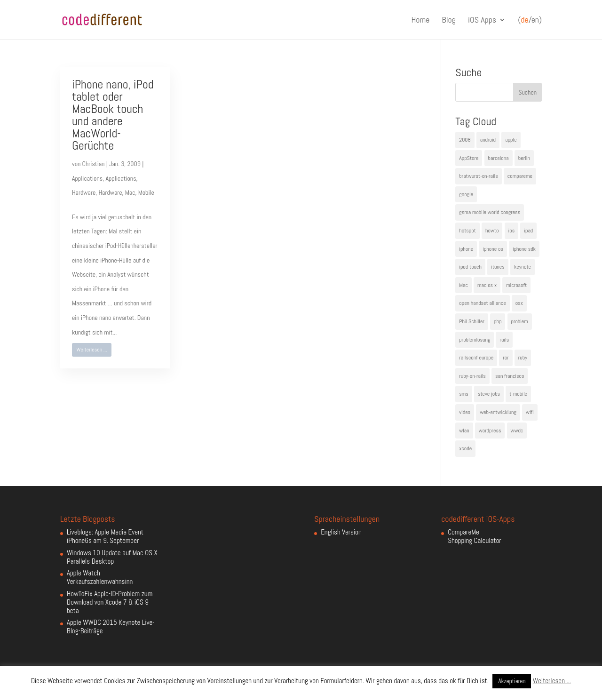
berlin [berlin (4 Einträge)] (524, 158)
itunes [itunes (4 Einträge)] (498, 267)
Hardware (83, 192)
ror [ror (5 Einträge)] (505, 357)
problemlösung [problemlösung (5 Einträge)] (474, 339)
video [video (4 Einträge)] (464, 412)
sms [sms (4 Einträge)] (463, 394)
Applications (87, 178)
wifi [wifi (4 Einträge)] (530, 412)
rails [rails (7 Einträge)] (504, 339)
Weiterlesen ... (92, 349)
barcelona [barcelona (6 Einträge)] (498, 158)
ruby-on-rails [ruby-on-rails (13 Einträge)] (472, 376)
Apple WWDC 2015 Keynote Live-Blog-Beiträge (111, 626)
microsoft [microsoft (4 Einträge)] (516, 285)
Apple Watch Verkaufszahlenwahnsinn (100, 577)
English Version (341, 531)
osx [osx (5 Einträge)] (519, 303)
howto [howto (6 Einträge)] (492, 230)
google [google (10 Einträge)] (466, 194)
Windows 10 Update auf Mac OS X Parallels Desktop (112, 557)
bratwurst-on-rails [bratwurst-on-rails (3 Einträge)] (478, 176)
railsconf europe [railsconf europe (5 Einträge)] (476, 357)
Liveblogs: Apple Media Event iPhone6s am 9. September (105, 536)
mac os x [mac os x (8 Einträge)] (487, 285)
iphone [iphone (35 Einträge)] (466, 249)
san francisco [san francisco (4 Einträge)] (509, 376)
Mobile (146, 192)
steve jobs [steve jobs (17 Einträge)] (489, 394)
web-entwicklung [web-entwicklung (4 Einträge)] (498, 412)
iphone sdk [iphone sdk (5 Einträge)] (524, 249)
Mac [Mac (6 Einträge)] (463, 285)
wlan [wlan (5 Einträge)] (464, 430)
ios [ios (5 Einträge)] (511, 230)
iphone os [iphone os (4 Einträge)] (493, 249)
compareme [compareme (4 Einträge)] (519, 176)
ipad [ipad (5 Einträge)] (528, 230)
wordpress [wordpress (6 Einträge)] (490, 430)
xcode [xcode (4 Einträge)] (465, 448)
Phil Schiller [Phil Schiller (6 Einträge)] (471, 321)
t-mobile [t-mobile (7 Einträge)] (518, 394)
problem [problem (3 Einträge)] (519, 321)
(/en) (530, 20)
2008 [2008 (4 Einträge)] (464, 140)
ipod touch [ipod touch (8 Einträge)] (470, 267)
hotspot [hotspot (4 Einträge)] (467, 230)
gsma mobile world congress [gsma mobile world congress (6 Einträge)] (489, 212)
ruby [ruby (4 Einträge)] (522, 357)
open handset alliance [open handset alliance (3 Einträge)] (482, 303)
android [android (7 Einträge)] (488, 140)
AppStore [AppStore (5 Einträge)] (468, 158)
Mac (130, 192)
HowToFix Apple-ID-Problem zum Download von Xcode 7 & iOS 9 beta (109, 602)
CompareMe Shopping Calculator (474, 536)
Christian (93, 164)
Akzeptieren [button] (511, 681)
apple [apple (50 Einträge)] (510, 140)
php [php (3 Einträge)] (497, 321)
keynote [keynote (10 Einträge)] (522, 267)
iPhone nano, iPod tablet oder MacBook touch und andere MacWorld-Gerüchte (113, 115)
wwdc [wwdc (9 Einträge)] (517, 430)
